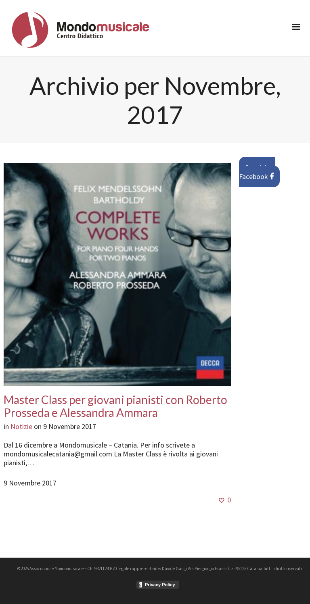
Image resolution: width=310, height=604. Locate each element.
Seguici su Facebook (257, 172)
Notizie (21, 426)
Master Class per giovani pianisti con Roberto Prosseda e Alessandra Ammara (115, 406)
